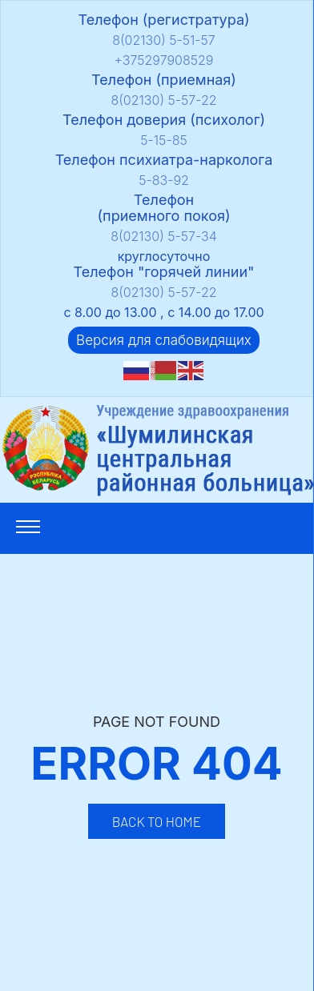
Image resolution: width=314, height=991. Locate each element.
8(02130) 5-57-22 (163, 100)
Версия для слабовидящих (164, 340)
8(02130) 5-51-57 (163, 40)
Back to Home (156, 821)
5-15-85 (163, 140)
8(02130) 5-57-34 (164, 236)
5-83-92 (164, 180)
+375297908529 (164, 60)
